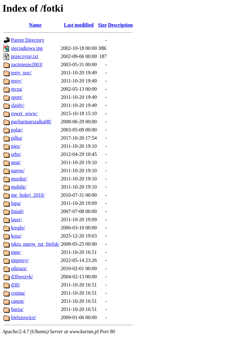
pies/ (15, 146)
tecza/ (17, 89)
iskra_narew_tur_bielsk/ (35, 244)
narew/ (18, 170)
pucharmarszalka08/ (31, 121)
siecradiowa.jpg (27, 48)
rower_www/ (24, 113)
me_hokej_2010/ (28, 195)
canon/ (17, 301)
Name (35, 25)
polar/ (17, 129)
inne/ (16, 252)
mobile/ (18, 187)
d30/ (15, 284)
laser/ (16, 219)
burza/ (17, 309)
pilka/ (16, 138)
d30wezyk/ (22, 276)
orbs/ (16, 154)
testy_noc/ (21, 72)
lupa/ (16, 203)
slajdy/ (17, 105)
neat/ (16, 162)
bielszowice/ (23, 317)
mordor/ (19, 178)
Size (102, 25)
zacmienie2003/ (27, 64)
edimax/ (19, 268)
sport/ (16, 97)
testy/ (16, 80)
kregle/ (18, 227)
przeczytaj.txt (24, 56)
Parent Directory (27, 40)
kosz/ (16, 235)
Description (120, 25)
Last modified (79, 25)
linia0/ (17, 211)
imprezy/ (20, 260)
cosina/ (18, 293)
